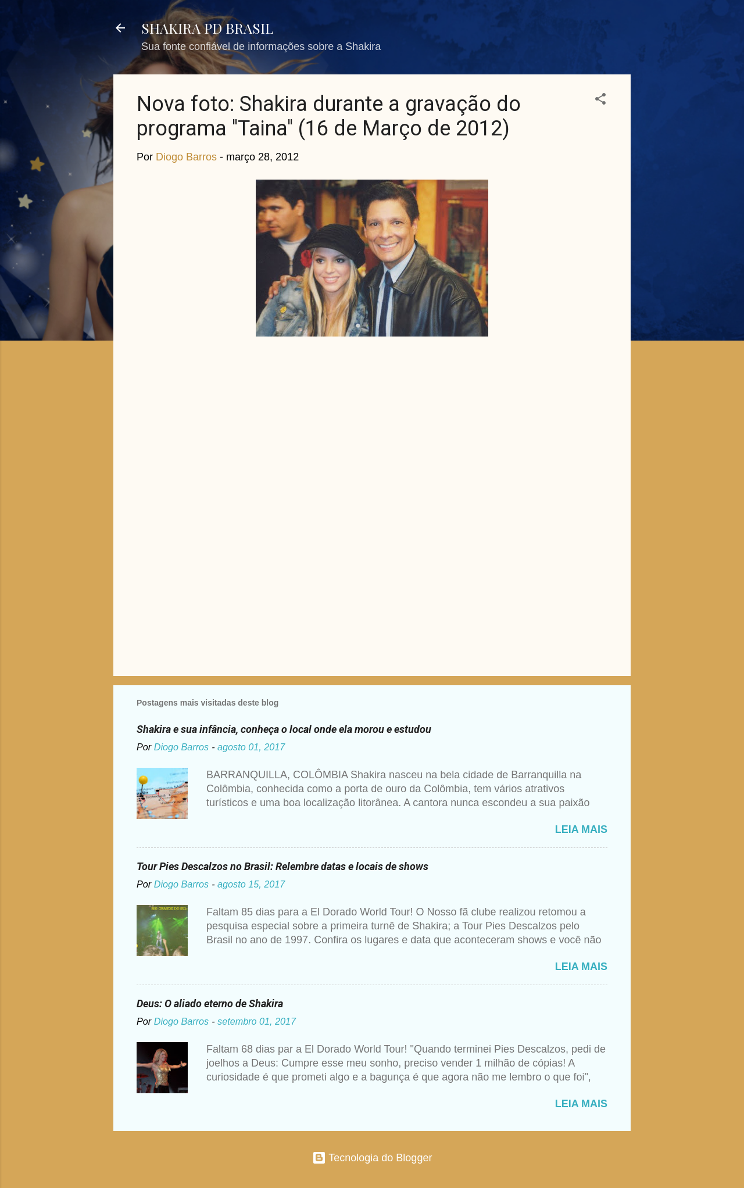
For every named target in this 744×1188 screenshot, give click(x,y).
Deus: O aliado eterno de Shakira (210, 1003)
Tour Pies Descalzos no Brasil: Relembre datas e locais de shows (282, 866)
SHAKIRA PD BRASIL (207, 28)
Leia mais (581, 829)
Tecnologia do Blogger (372, 1158)
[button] (600, 100)
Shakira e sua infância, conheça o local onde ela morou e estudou (284, 729)
